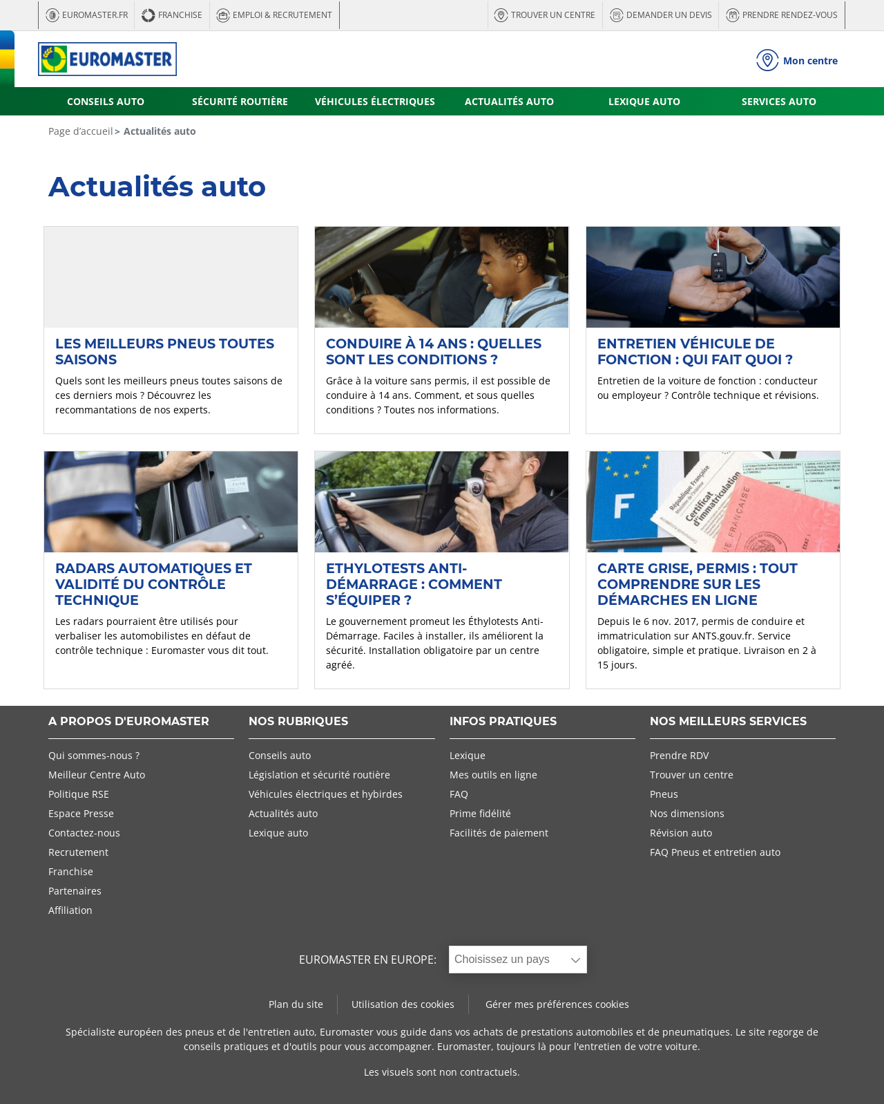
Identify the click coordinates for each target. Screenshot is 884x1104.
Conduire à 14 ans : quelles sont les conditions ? (433, 351)
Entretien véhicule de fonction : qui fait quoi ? (695, 351)
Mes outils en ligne (493, 774)
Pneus (664, 794)
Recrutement (78, 852)
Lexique (468, 755)
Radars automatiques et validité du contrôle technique (153, 584)
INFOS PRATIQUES (503, 722)
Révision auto (681, 832)
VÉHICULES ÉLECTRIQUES (375, 101)
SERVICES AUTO (779, 101)
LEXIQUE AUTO (644, 101)
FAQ (459, 794)
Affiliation (70, 910)
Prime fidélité (480, 813)
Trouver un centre (691, 774)
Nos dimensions (687, 813)
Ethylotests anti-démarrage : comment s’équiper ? (414, 584)
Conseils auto (280, 755)
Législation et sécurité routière (319, 774)
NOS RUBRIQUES (298, 722)
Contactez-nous (84, 832)
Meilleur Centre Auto (96, 774)
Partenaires (75, 890)
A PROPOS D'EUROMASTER (128, 722)
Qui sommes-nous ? (94, 755)
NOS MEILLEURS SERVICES (728, 722)
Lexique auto (278, 832)
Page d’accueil (80, 131)
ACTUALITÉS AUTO (509, 101)
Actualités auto (283, 813)
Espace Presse (81, 813)
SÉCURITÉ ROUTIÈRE (240, 101)
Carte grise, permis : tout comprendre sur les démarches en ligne (697, 584)
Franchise (70, 871)
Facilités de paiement (499, 832)
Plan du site (296, 1004)
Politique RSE (78, 794)
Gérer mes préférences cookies (557, 1004)
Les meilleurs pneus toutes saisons (164, 351)
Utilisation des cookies (403, 1004)
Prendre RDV (679, 755)
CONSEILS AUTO (105, 101)
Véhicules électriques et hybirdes (326, 794)
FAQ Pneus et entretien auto (715, 852)
